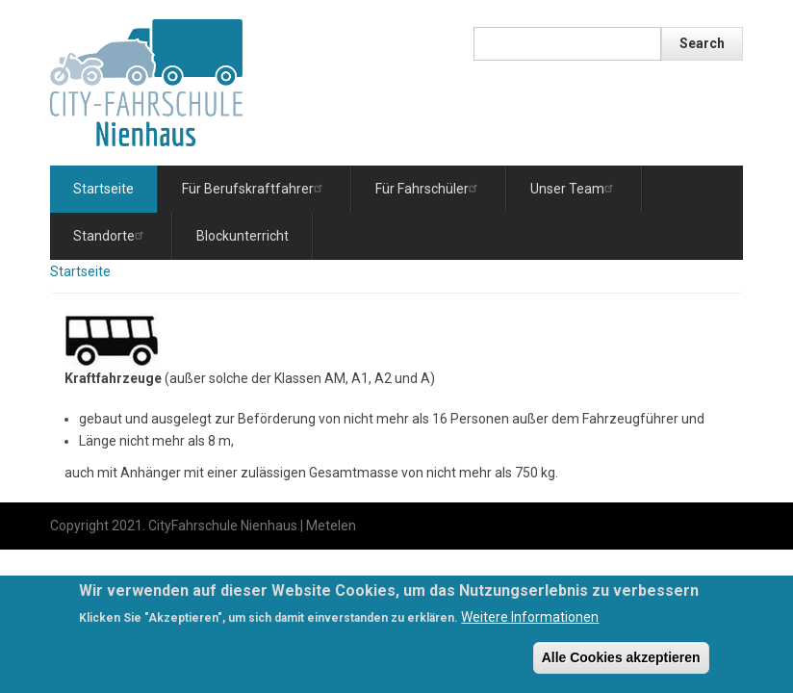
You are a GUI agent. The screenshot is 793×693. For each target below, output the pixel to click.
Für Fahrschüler (428, 188)
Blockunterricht (242, 236)
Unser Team (574, 188)
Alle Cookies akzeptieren (621, 662)
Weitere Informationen (530, 621)
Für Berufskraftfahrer (254, 188)
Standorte (110, 235)
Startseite (103, 188)
